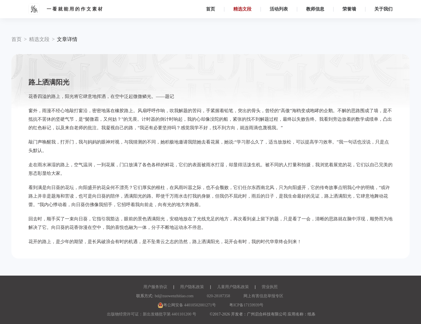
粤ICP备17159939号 (246, 305)
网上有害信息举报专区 (263, 296)
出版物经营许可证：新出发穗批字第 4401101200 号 (151, 314)
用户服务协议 (155, 287)
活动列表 (279, 9)
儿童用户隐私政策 (233, 287)
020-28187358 (218, 296)
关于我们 (383, 9)
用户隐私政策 (192, 287)
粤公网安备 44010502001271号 (187, 305)
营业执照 (270, 287)
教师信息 (315, 9)
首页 (210, 9)
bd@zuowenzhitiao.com (174, 296)
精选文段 (242, 9)
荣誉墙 (349, 9)
